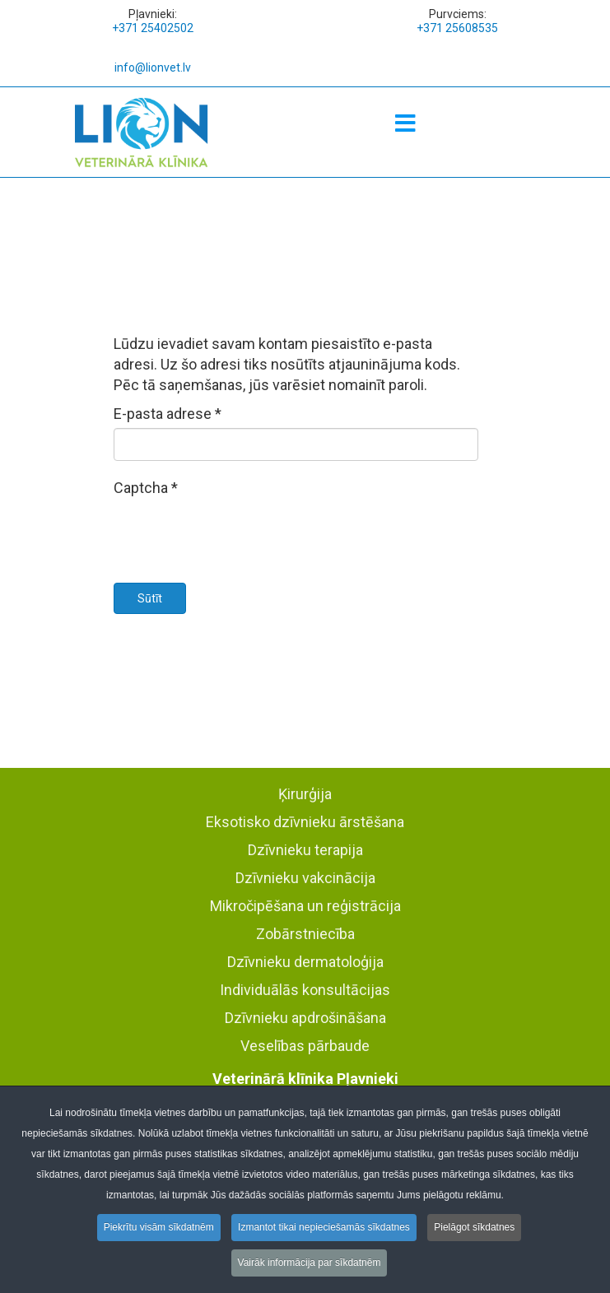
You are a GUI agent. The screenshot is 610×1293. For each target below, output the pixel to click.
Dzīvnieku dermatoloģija (305, 961)
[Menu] (405, 124)
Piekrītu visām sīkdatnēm (159, 1230)
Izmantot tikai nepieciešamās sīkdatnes (324, 1230)
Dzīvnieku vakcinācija (305, 877)
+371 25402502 (152, 28)
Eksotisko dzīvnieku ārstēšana (305, 821)
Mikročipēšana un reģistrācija (305, 905)
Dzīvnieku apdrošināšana (305, 1017)
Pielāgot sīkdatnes (474, 1230)
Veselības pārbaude (305, 1045)
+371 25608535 (457, 28)
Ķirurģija (305, 793)
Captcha (146, 487)
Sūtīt (149, 598)
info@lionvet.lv (152, 67)
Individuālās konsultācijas (305, 989)
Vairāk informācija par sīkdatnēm (309, 1266)
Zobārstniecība (305, 933)
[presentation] (239, 534)
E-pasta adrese (167, 413)
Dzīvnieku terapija (305, 849)
